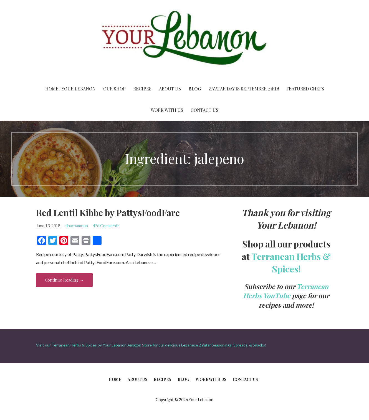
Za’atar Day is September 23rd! (244, 89)
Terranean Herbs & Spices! (291, 262)
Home (114, 379)
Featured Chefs (305, 89)
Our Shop (114, 89)
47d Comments (106, 225)
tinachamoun (76, 225)
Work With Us (167, 110)
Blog (194, 89)
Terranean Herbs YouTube (285, 291)
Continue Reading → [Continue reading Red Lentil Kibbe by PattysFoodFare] (64, 280)
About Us (170, 89)
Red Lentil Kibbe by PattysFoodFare (108, 212)
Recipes (142, 89)
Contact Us (204, 110)
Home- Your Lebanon (70, 89)
